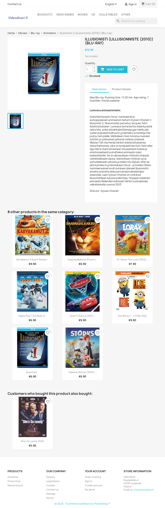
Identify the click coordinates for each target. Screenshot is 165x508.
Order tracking (93, 476)
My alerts (90, 489)
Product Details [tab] (121, 89)
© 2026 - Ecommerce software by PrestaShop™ (82, 503)
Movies (83, 14)
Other (125, 14)
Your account (95, 471)
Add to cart (112, 69)
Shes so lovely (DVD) (32, 441)
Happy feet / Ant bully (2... (32, 315)
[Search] (136, 21)
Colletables (108, 14)
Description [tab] (99, 89)
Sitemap (50, 493)
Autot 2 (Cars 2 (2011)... (82, 315)
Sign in (88, 481)
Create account (93, 485)
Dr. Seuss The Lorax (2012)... (132, 259)
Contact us (14, 4)
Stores (50, 497)
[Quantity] (89, 69)
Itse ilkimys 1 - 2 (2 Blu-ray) (132, 315)
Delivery (50, 476)
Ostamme (13, 476)
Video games (65, 14)
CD (93, 14)
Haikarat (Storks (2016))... (82, 372)
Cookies (50, 485)
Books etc (45, 14)
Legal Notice (53, 481)
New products (15, 485)
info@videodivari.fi (144, 489)
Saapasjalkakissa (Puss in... (82, 259)
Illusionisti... (32, 372)
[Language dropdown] (111, 4)
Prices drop (14, 481)
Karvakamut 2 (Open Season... (32, 259)
